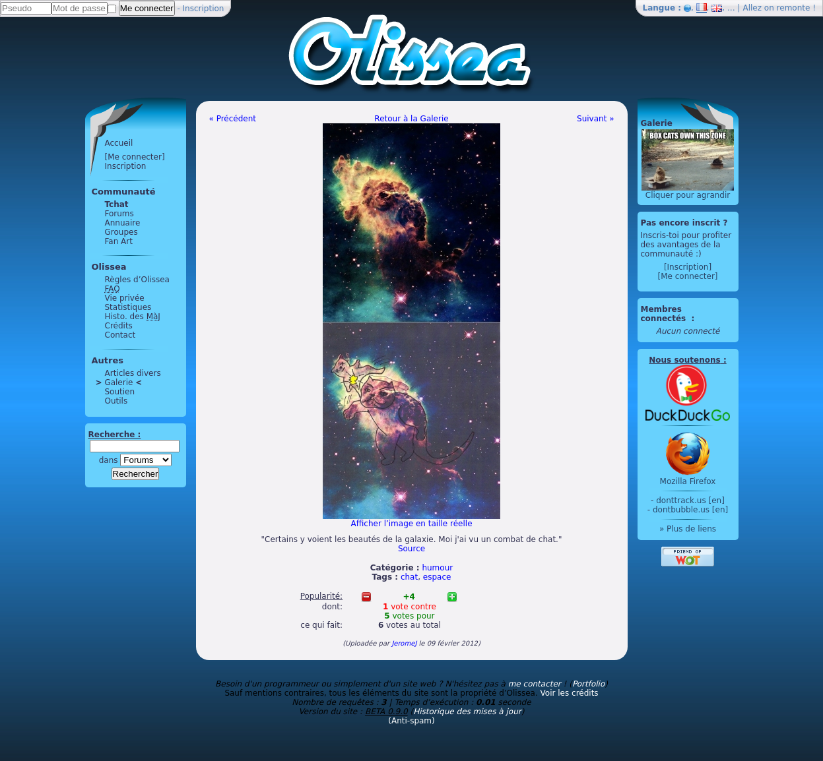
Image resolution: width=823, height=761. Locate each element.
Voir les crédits (570, 693)
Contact (120, 335)
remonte (793, 8)
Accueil (119, 143)
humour (437, 567)
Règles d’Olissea (137, 279)
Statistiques (128, 307)
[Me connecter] (135, 157)
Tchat (117, 204)
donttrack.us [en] (690, 500)
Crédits (119, 325)
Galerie (119, 382)
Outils (116, 401)
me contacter (534, 683)
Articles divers (133, 373)
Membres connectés (665, 314)
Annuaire (123, 223)
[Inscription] (687, 267)
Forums (119, 213)
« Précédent (233, 118)
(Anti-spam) (411, 720)
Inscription (203, 8)
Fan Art (119, 241)
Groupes (121, 232)
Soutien (120, 391)
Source (411, 548)
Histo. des (132, 316)
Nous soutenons (684, 360)
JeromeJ (403, 643)
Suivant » (595, 118)
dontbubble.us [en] (690, 509)
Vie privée (125, 298)
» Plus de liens (687, 528)
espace (437, 577)
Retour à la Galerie (411, 118)
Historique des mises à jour (467, 711)
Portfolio (588, 683)
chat (409, 577)
